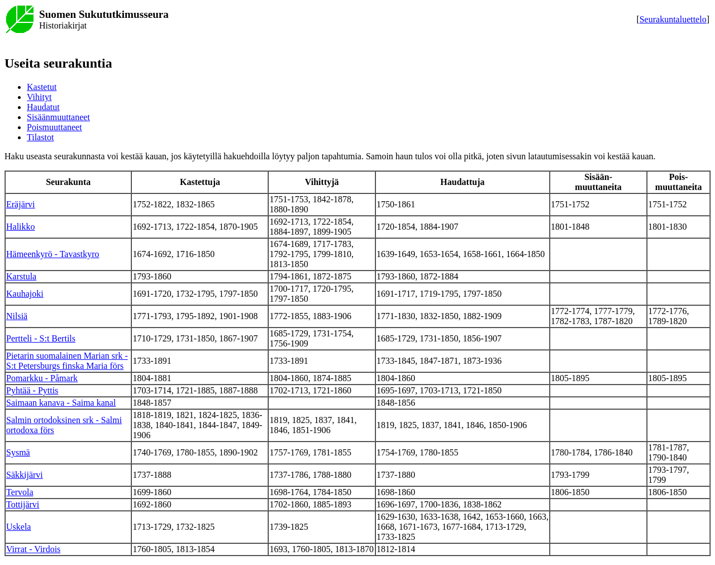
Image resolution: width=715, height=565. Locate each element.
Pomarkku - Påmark (42, 378)
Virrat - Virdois (33, 549)
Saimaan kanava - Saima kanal (61, 402)
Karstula (21, 276)
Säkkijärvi (24, 474)
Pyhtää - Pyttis (32, 390)
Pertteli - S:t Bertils (40, 338)
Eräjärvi (20, 204)
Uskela (18, 526)
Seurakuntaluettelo (673, 19)
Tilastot (40, 137)
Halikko (20, 226)
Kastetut (41, 87)
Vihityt (39, 97)
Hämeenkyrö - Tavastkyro (52, 254)
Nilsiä (16, 316)
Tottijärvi (22, 504)
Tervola (20, 492)
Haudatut (43, 107)
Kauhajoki (25, 293)
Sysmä (18, 452)
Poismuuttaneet (54, 127)
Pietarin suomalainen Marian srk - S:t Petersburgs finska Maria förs (67, 361)
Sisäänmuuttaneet (58, 117)
